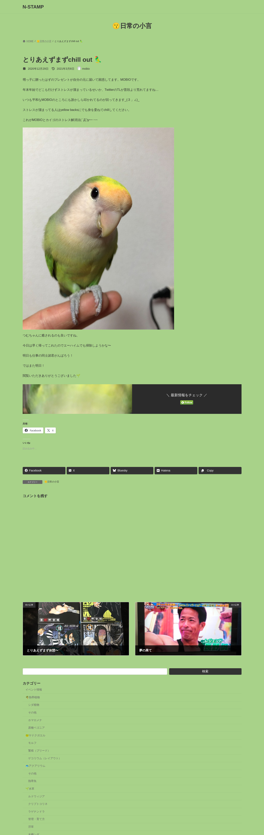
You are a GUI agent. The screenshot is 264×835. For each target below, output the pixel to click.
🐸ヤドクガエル (35, 735)
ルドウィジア (36, 796)
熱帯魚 (32, 781)
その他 (32, 712)
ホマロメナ (35, 720)
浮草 (31, 826)
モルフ (32, 742)
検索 (205, 671)
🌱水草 (29, 788)
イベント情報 (33, 689)
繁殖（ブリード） (39, 750)
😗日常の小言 (51, 481)
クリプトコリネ (38, 803)
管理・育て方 (36, 819)
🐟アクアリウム (35, 765)
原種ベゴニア (36, 727)
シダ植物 (33, 704)
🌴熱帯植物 (32, 697)
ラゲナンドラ (36, 811)
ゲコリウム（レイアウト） (44, 758)
